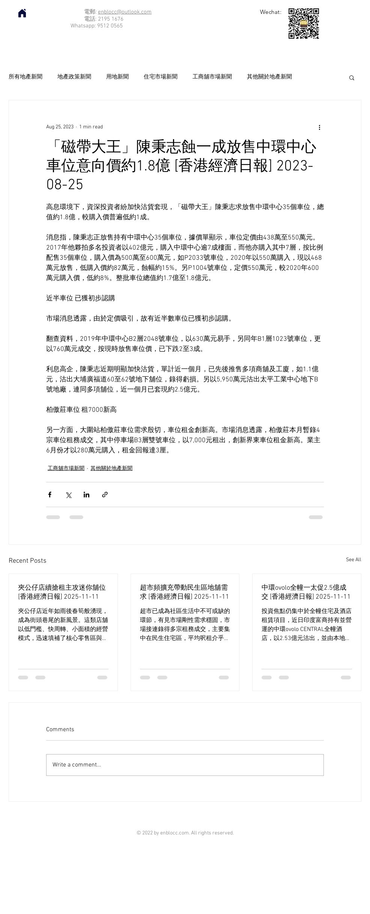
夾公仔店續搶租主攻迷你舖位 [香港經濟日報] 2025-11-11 (62, 592)
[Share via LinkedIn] (86, 494)
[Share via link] (104, 494)
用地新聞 (117, 77)
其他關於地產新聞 (269, 77)
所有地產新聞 (25, 77)
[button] (351, 77)
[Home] (22, 13)
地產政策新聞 (74, 77)
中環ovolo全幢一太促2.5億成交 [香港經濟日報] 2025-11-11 (306, 592)
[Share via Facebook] (49, 494)
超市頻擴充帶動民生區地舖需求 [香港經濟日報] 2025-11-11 (184, 592)
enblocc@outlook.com (125, 12)
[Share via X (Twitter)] (68, 494)
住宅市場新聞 (160, 77)
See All (353, 560)
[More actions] (319, 127)
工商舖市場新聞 (212, 77)
